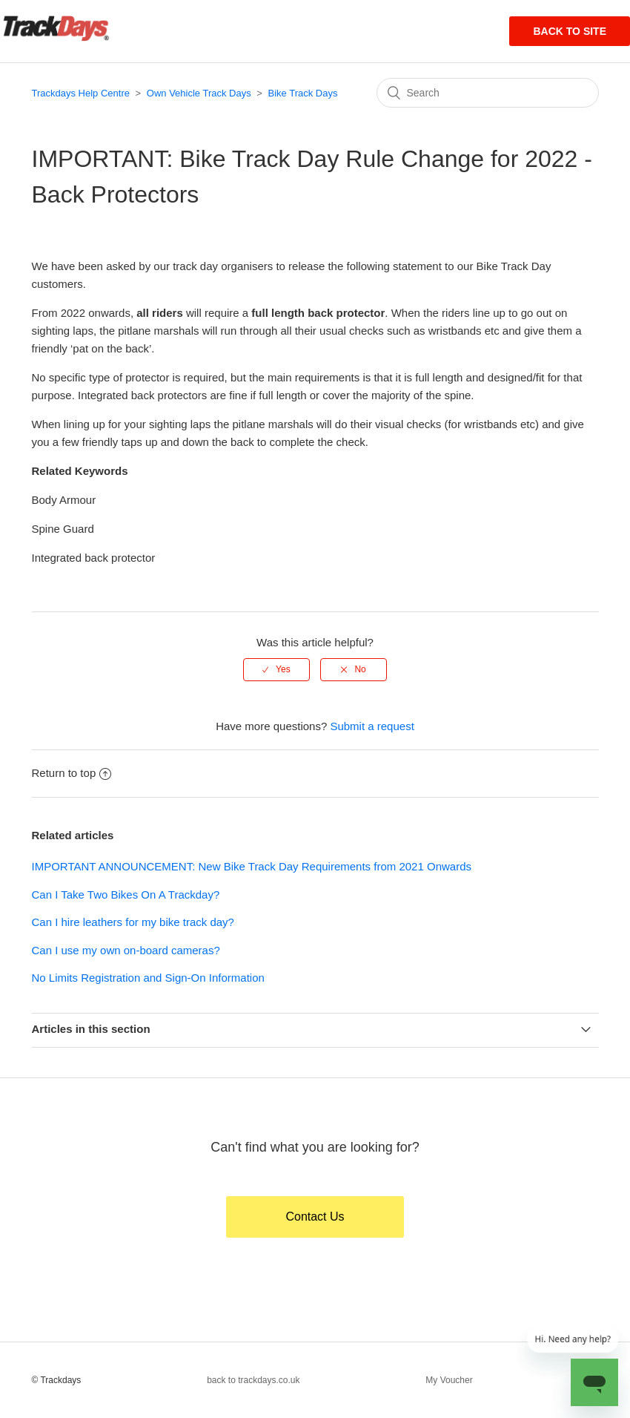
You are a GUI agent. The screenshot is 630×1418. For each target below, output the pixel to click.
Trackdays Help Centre (81, 93)
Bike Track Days (303, 93)
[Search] (488, 93)
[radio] (276, 669)
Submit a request (372, 726)
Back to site (569, 31)
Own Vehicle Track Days (199, 93)
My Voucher (448, 1380)
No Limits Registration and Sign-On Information (148, 977)
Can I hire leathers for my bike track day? (133, 922)
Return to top (72, 773)
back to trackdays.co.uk (253, 1380)
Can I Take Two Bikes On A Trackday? (126, 894)
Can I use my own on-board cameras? (126, 950)
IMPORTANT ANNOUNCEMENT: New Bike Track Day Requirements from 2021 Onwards (252, 866)
